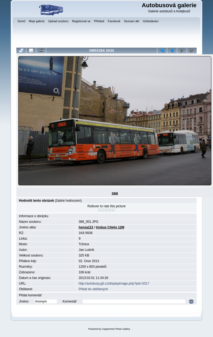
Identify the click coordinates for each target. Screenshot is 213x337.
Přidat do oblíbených (93, 289)
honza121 (86, 227)
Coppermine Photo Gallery (116, 329)
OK (191, 301)
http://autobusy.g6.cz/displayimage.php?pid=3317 (114, 283)
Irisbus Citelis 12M (110, 227)
